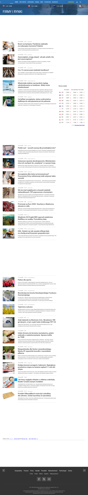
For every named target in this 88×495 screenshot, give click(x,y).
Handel (37, 471)
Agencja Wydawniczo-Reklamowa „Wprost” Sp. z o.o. (47, 487)
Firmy (41, 2)
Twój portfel (22, 2)
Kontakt (36, 473)
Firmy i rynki (12, 12)
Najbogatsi (55, 2)
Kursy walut (63, 86)
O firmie (31, 473)
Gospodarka (31, 2)
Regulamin (46, 473)
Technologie (47, 2)
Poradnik (44, 471)
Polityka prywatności (54, 473)
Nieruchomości (52, 471)
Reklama (41, 473)
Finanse (37, 2)
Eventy (70, 471)
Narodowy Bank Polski (80, 125)
